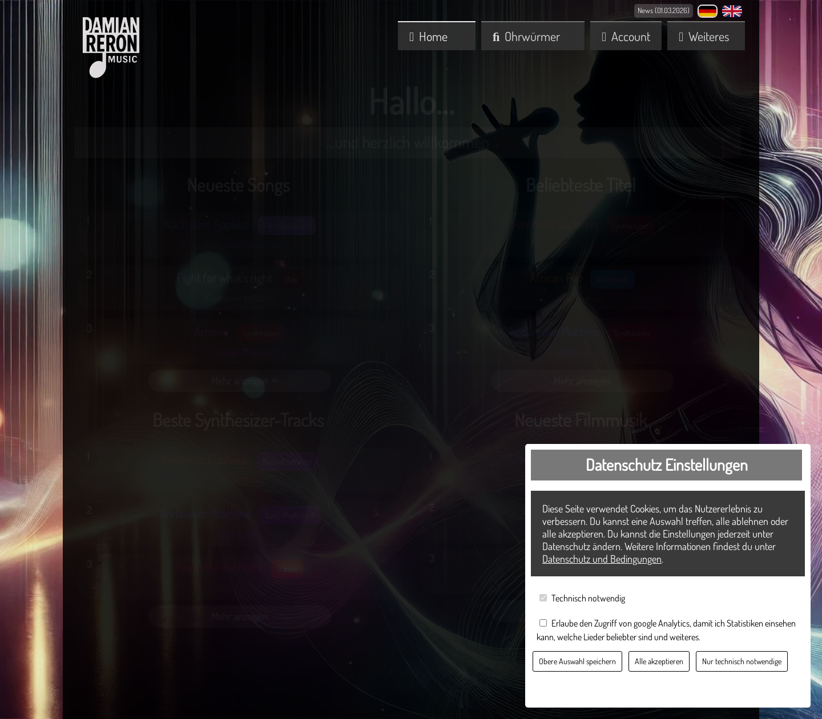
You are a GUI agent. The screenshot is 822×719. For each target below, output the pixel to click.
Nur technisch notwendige (741, 661)
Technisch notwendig (588, 598)
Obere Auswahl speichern (577, 661)
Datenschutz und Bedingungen (602, 558)
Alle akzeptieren (659, 661)
